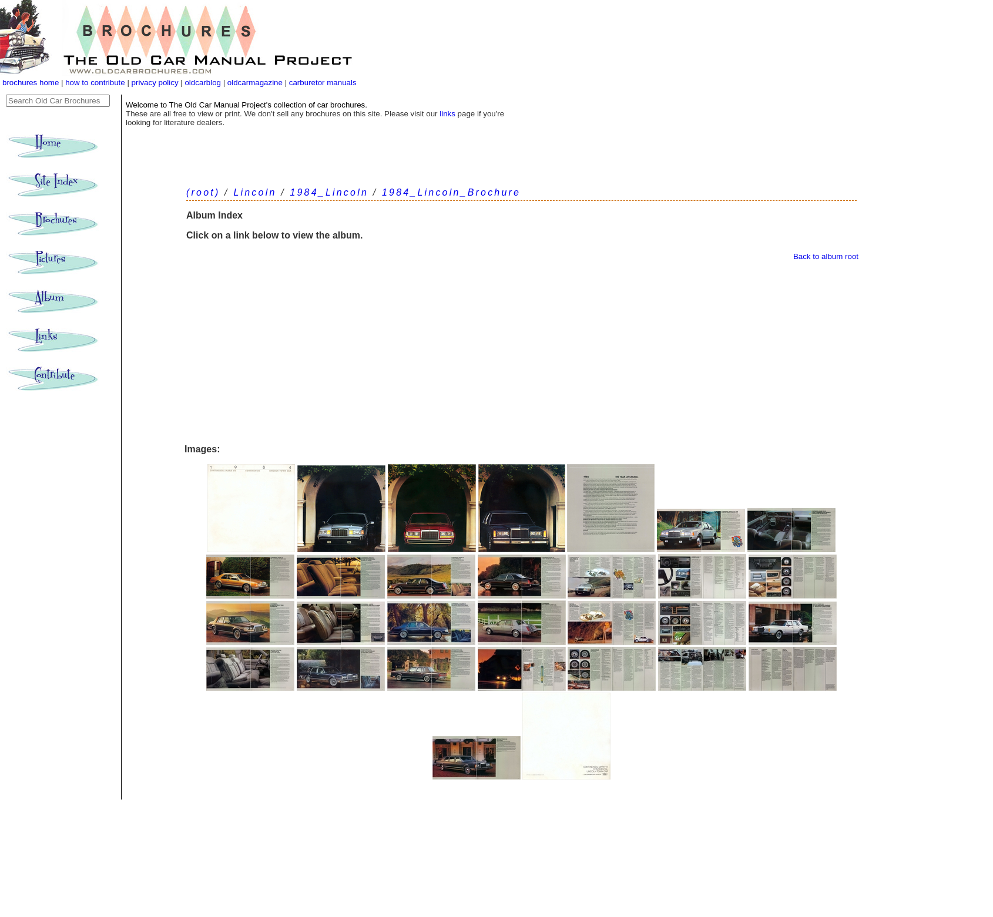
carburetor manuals (322, 82)
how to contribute (95, 82)
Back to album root (825, 256)
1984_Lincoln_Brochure (451, 192)
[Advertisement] (521, 352)
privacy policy (156, 82)
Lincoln (254, 192)
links (447, 113)
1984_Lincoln (329, 192)
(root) (203, 192)
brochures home (30, 82)
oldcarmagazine (256, 82)
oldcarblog (202, 82)
